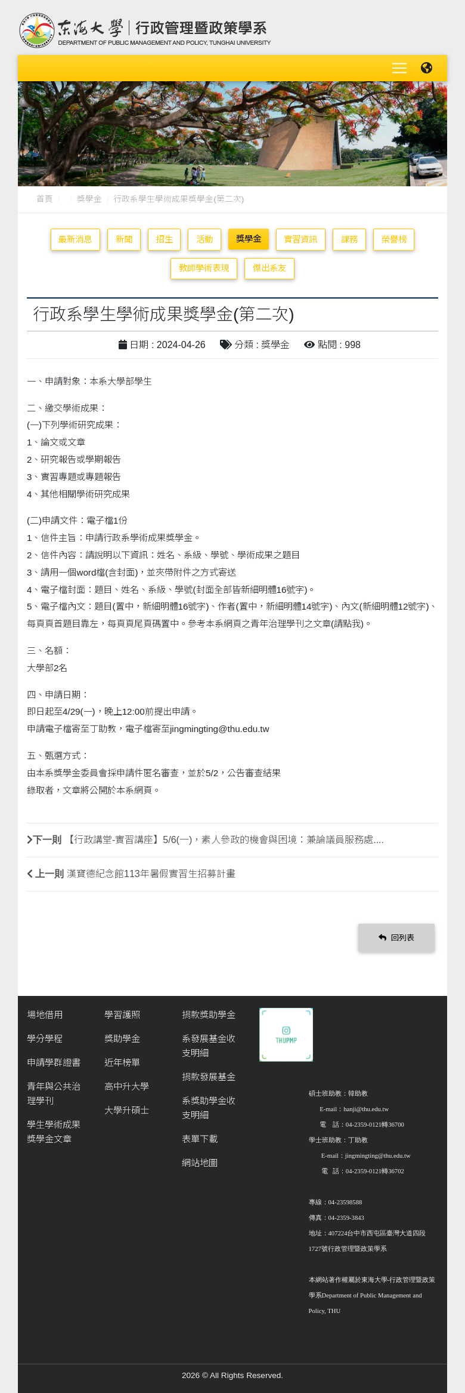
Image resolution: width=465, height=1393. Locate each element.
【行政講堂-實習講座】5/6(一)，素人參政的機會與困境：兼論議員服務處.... (224, 840)
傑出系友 (269, 268)
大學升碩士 (126, 1110)
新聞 (124, 239)
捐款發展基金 (208, 1077)
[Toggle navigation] (399, 68)
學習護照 (122, 1015)
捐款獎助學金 (208, 1015)
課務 (349, 239)
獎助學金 (122, 1039)
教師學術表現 (204, 268)
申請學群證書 (53, 1062)
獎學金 (89, 199)
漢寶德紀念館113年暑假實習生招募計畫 (151, 874)
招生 (164, 239)
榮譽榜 (394, 239)
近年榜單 (122, 1062)
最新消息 (75, 239)
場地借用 (45, 1015)
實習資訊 (300, 239)
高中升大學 (126, 1086)
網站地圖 (200, 1163)
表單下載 (200, 1139)
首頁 (44, 199)
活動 (204, 239)
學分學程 (45, 1039)
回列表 (396, 937)
